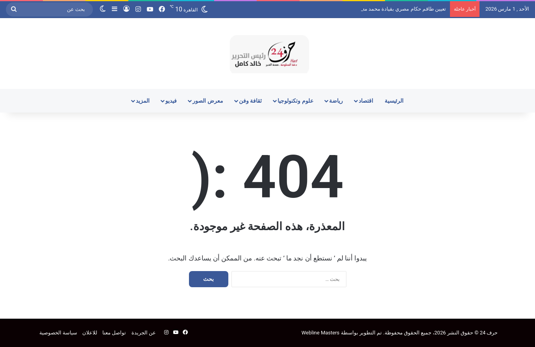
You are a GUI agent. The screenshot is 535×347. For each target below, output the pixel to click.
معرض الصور (208, 101)
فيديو (171, 101)
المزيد (143, 101)
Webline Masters (321, 333)
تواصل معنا (114, 333)
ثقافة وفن (250, 101)
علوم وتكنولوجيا (295, 101)
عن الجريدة (143, 333)
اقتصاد (366, 101)
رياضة (336, 101)
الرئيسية (394, 101)
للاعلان (89, 333)
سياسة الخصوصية (58, 333)
